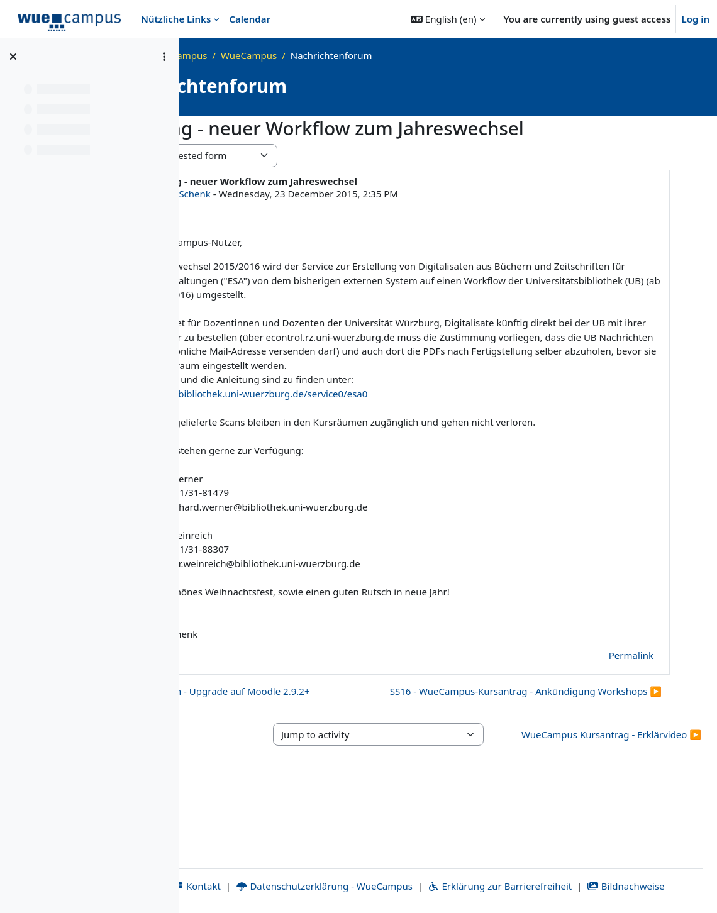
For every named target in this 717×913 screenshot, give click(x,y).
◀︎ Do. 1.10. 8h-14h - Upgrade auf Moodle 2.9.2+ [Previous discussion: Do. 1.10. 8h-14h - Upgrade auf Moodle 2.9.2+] (342, 719)
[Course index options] (164, 57)
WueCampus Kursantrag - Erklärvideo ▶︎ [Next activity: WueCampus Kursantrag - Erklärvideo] (627, 792)
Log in (695, 19)
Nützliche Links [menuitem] (176, 19)
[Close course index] (13, 57)
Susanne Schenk (314, 193)
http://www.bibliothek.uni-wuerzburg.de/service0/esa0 (386, 407)
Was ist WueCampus (302, 55)
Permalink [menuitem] (631, 683)
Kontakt (299, 871)
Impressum (227, 871)
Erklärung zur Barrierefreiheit (602, 871)
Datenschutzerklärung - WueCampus (426, 871)
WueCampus (388, 55)
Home (230, 55)
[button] (447, 19)
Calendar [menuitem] (249, 19)
